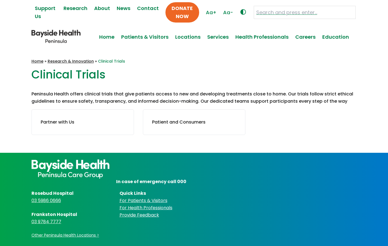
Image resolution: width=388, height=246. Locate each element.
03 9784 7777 (46, 221)
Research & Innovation (71, 61)
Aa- (228, 12)
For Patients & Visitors (143, 200)
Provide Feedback (139, 215)
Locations (188, 36)
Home (106, 36)
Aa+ (211, 12)
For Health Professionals (145, 208)
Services (218, 36)
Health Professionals (262, 36)
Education (335, 36)
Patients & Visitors (145, 36)
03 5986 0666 (46, 200)
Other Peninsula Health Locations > (65, 235)
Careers (305, 36)
